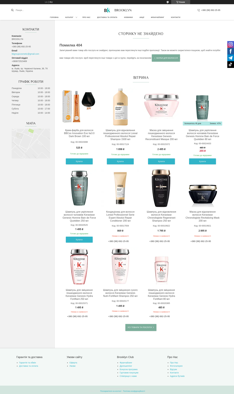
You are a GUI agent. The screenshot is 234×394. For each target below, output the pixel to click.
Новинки (128, 17)
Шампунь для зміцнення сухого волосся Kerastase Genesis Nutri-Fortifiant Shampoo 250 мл (120, 293)
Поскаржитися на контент (110, 391)
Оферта (73, 362)
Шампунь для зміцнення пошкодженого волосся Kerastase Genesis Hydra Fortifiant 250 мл (79, 294)
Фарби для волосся (167, 58)
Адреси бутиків (177, 376)
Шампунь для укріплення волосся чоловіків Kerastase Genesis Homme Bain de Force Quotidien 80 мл (202, 134)
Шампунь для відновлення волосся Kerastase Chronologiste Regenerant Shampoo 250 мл (161, 216)
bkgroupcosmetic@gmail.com (25, 54)
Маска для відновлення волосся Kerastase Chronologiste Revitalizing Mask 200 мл (202, 216)
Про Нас (174, 362)
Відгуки (173, 369)
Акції (142, 17)
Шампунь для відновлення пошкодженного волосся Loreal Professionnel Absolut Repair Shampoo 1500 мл (120, 134)
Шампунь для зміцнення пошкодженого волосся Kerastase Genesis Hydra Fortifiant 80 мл (161, 294)
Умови (72, 366)
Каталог (69, 17)
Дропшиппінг (126, 366)
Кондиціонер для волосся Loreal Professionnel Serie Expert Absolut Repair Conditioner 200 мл (120, 216)
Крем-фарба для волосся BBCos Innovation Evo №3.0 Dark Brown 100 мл (79, 133)
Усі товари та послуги (140, 327)
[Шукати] (12, 10)
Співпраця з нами (128, 376)
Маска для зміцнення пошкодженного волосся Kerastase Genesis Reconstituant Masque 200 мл (161, 134)
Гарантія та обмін (27, 362)
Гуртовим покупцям (129, 372)
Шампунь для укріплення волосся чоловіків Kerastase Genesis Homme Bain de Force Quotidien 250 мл (79, 216)
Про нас (86, 17)
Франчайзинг (157, 17)
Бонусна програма (128, 369)
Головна (54, 17)
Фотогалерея (176, 366)
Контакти (175, 17)
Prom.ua (131, 388)
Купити (79, 161)
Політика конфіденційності (134, 391)
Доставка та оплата (107, 17)
